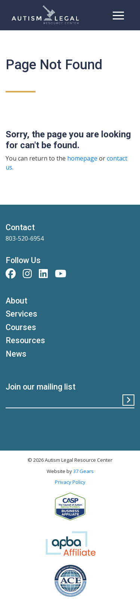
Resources (25, 340)
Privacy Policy (70, 482)
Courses (21, 327)
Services (21, 313)
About (16, 300)
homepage (82, 158)
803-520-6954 (25, 238)
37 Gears (83, 471)
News (16, 354)
